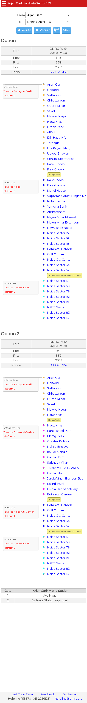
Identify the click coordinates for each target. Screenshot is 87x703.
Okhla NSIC (55, 457)
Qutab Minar (56, 106)
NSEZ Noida (55, 307)
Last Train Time (22, 694)
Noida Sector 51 (58, 281)
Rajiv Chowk (55, 169)
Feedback (48, 694)
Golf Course (55, 254)
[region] (43, 645)
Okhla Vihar (55, 473)
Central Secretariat (60, 159)
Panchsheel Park (59, 430)
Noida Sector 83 (58, 312)
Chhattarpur (56, 100)
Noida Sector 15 (58, 233)
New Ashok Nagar (59, 228)
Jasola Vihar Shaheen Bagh (66, 478)
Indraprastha (56, 201)
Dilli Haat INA (56, 137)
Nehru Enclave (58, 446)
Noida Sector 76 (58, 291)
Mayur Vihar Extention (63, 222)
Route (24, 30)
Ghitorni (53, 90)
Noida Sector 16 (58, 238)
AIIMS (51, 132)
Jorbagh (53, 143)
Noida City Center (59, 259)
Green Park (55, 127)
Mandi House (56, 190)
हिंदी (56, 30)
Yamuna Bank (57, 206)
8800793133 (59, 72)
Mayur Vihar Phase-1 (61, 217)
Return (43, 30)
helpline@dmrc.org (69, 698)
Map (66, 30)
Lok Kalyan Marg (59, 148)
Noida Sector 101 (58, 296)
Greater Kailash (58, 441)
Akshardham (56, 212)
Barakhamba (56, 185)
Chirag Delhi (55, 436)
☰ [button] (4, 3)
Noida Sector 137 (59, 318)
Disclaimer (70, 694)
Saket (51, 111)
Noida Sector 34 (58, 265)
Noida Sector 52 (58, 270)
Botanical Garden (59, 249)
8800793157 (59, 365)
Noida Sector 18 (58, 243)
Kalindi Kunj (55, 484)
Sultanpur (54, 95)
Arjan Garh (54, 84)
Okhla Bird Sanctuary (62, 489)
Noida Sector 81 (58, 302)
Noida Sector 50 (58, 286)
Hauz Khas (54, 121)
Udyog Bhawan (58, 153)
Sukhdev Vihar (57, 462)
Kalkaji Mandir (57, 452)
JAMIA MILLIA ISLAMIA (63, 468)
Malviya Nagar (57, 116)
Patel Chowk (56, 164)
